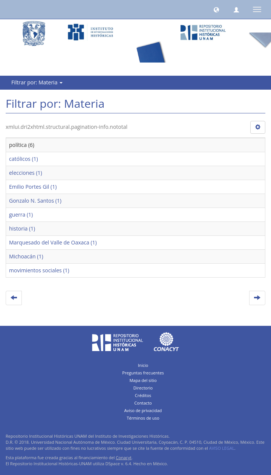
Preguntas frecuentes (143, 373)
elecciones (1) (25, 172)
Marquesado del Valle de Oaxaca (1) (53, 242)
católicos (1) (23, 158)
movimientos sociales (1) (39, 270)
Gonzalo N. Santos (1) (35, 200)
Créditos (143, 395)
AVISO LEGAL (221, 448)
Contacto (143, 403)
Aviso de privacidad (143, 410)
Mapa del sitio (142, 380)
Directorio (143, 388)
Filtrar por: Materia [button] (37, 82)
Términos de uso (143, 418)
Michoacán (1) (26, 256)
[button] (216, 9)
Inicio (143, 365)
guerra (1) (21, 214)
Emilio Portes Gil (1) (33, 186)
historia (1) (22, 228)
